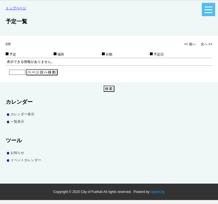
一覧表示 (17, 122)
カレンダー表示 (22, 114)
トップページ (16, 8)
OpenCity (157, 192)
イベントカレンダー (26, 160)
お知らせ (17, 153)
